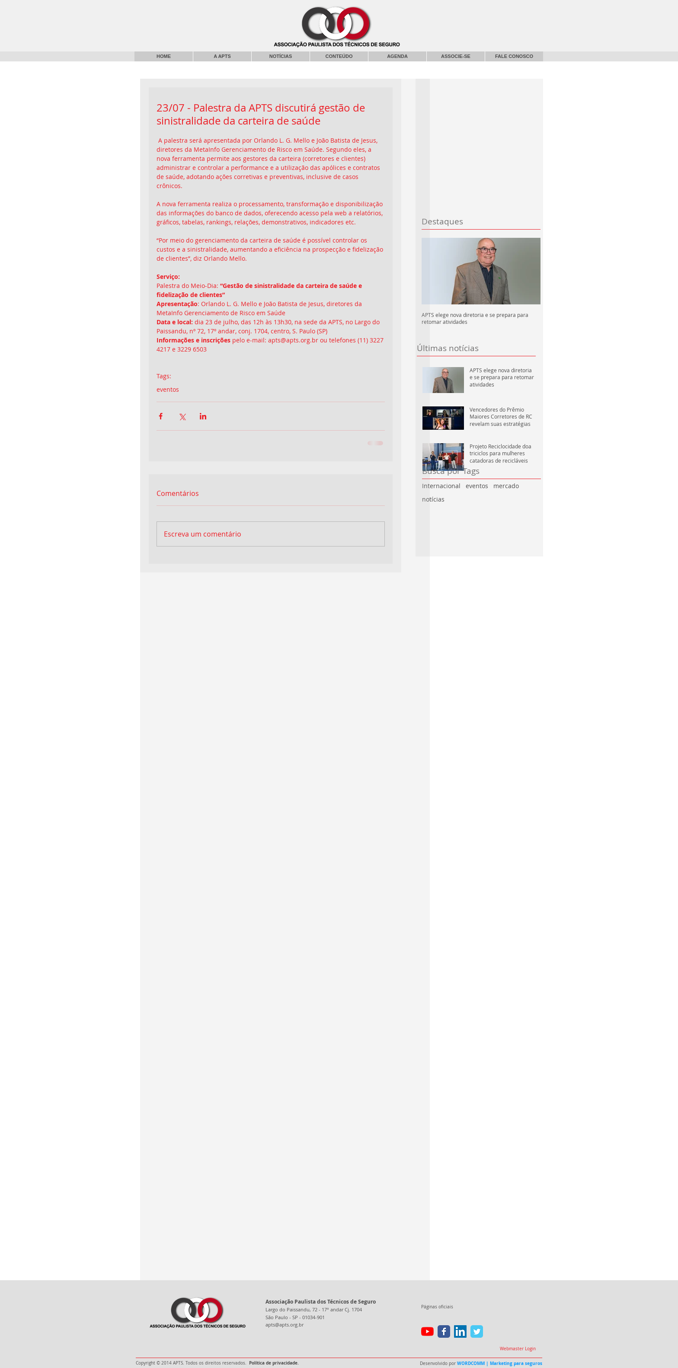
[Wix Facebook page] (444, 1331)
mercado (506, 486)
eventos (477, 486)
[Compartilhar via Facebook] (161, 416)
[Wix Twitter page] (476, 1331)
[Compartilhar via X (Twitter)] (182, 416)
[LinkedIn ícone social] (460, 1331)
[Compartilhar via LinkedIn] (203, 416)
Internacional (441, 486)
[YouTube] (427, 1331)
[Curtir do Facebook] (472, 10)
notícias (433, 499)
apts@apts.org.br (284, 1324)
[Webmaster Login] (517, 1349)
